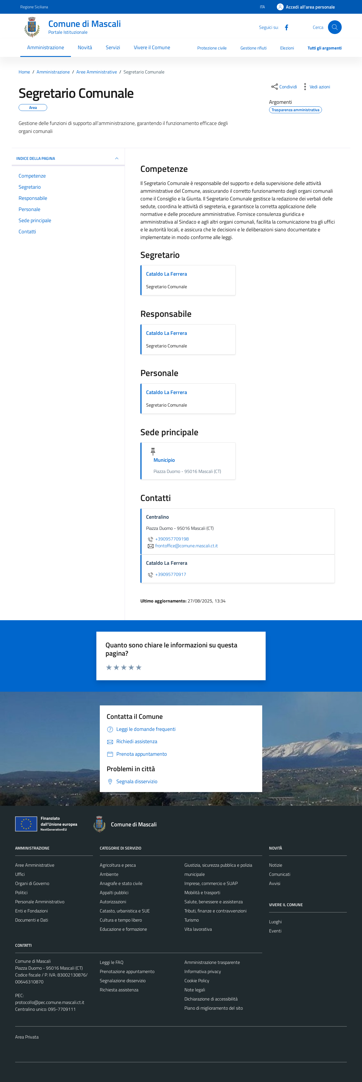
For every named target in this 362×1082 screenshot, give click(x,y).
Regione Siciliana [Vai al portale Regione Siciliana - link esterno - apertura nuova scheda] (34, 7)
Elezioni (287, 48)
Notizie (275, 865)
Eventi (275, 930)
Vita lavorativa (198, 929)
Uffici (20, 874)
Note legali (194, 989)
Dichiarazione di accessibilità (211, 998)
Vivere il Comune (152, 47)
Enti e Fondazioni (31, 910)
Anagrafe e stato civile (121, 883)
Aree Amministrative (34, 865)
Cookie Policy (196, 980)
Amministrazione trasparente (212, 962)
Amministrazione (45, 47)
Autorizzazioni (113, 901)
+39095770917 (166, 574)
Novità (85, 47)
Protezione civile (212, 48)
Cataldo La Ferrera (166, 274)
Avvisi (274, 883)
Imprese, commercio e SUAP (211, 883)
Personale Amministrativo (39, 901)
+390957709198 (167, 538)
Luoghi (275, 921)
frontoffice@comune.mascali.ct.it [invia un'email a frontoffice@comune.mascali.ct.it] (182, 545)
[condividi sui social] (283, 86)
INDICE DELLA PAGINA (68, 158)
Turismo (191, 919)
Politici (21, 892)
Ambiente (109, 874)
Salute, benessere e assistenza (213, 901)
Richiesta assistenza (119, 989)
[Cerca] (335, 27)
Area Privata (27, 1036)
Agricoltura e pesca (118, 865)
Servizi (113, 47)
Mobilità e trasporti (202, 892)
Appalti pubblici (114, 892)
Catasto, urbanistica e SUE (125, 910)
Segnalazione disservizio (123, 980)
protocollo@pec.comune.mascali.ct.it (49, 1002)
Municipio (164, 460)
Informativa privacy (202, 971)
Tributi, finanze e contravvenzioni (215, 910)
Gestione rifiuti (253, 48)
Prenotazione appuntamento (127, 971)
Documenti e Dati (31, 919)
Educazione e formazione (123, 929)
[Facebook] (284, 26)
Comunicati (279, 874)
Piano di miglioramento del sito (213, 1008)
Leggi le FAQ (112, 962)
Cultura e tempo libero (121, 919)
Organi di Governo (32, 883)
